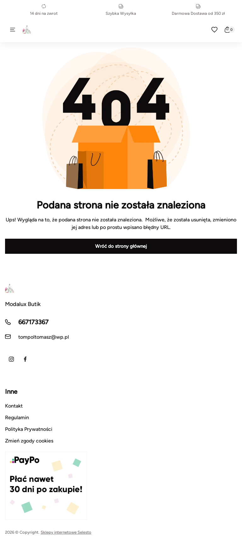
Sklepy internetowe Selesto (66, 532)
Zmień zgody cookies (29, 441)
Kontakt (14, 406)
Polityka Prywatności (28, 429)
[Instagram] (11, 359)
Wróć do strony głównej (121, 246)
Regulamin (17, 417)
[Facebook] (25, 359)
